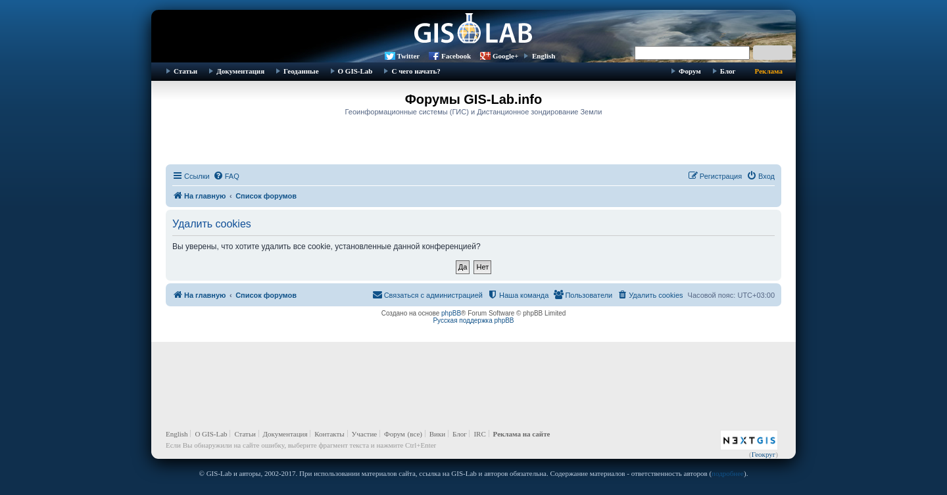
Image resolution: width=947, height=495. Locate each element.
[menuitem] (226, 176)
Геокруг (764, 454)
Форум (690, 71)
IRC (479, 434)
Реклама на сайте (521, 434)
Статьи (185, 71)
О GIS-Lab (355, 71)
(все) (415, 434)
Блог (728, 71)
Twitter (408, 56)
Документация (240, 71)
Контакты (329, 434)
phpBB (451, 313)
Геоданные (300, 71)
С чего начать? (415, 71)
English (543, 56)
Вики (437, 434)
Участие (364, 434)
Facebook (456, 56)
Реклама (769, 71)
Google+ (505, 56)
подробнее (728, 473)
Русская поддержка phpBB (473, 320)
